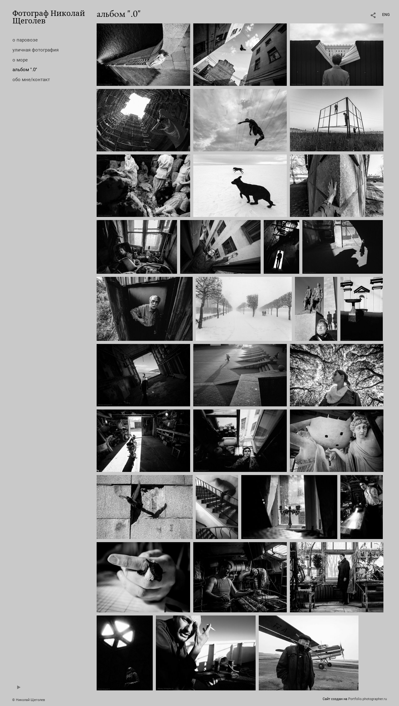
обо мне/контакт (31, 79)
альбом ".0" (24, 69)
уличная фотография (35, 50)
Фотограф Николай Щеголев (48, 17)
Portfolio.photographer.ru (367, 699)
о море (20, 60)
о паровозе (25, 40)
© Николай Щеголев (28, 700)
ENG (386, 14)
